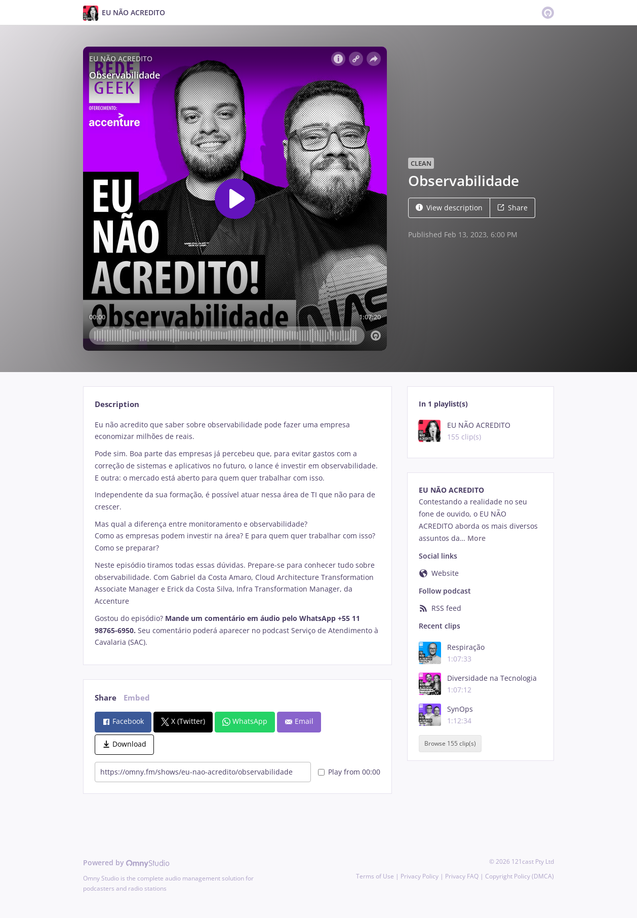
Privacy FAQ (462, 876)
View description (449, 207)
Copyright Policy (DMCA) (519, 876)
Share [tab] (105, 697)
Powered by (126, 862)
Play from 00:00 (349, 772)
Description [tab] (117, 404)
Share (512, 207)
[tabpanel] (237, 534)
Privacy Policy (420, 876)
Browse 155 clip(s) (450, 743)
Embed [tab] (137, 697)
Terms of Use (375, 876)
